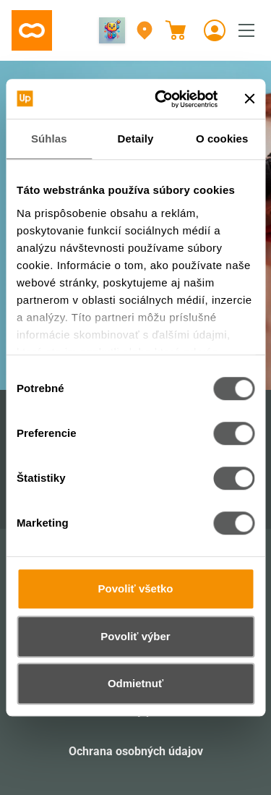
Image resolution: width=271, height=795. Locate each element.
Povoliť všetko (135, 588)
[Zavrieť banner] (249, 99)
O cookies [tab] (222, 138)
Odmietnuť (135, 683)
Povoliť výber (135, 636)
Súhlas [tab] (49, 138)
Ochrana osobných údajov (136, 751)
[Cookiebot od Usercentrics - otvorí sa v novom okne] (162, 99)
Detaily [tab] (136, 138)
